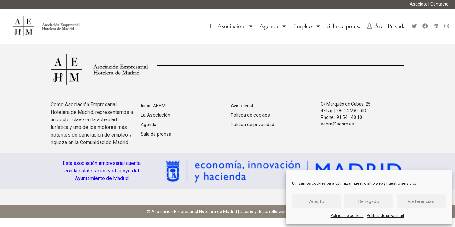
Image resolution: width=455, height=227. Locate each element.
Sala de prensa (344, 26)
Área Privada (386, 26)
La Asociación (232, 26)
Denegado (368, 201)
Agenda (273, 26)
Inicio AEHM (153, 105)
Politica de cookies (347, 215)
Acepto (316, 201)
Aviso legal (242, 105)
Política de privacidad (385, 215)
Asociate (419, 4)
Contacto (439, 4)
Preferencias (421, 201)
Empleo (307, 26)
